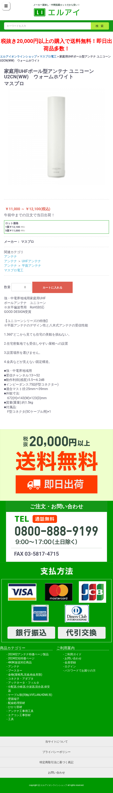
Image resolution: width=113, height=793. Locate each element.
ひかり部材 (15, 707)
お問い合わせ (73, 658)
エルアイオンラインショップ (18, 56)
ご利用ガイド (73, 654)
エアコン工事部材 (19, 715)
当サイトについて (56, 741)
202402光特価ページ (21, 658)
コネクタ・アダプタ (20, 678)
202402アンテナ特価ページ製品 (28, 654)
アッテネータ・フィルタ (23, 682)
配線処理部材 (16, 703)
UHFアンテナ (31, 261)
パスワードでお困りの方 (80, 670)
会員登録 (70, 662)
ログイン (70, 666)
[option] (56, 136)
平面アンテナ (31, 266)
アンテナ (10, 256)
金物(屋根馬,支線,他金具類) (25, 674)
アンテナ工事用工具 (20, 711)
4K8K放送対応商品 (20, 662)
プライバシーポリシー (56, 752)
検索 (101, 26)
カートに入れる (52, 287)
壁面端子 (13, 698)
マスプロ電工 (48, 56)
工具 (11, 719)
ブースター (15, 670)
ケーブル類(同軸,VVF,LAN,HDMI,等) (30, 694)
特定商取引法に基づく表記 (56, 762)
